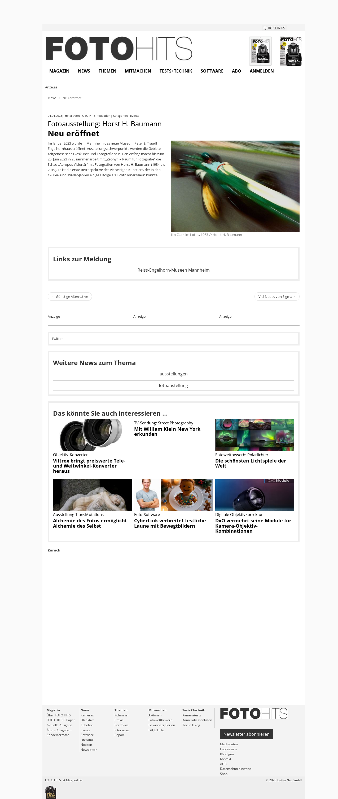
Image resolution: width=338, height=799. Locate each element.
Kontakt (225, 759)
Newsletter (89, 749)
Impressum (228, 749)
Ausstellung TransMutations (78, 514)
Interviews (122, 730)
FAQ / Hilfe (156, 730)
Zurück (54, 550)
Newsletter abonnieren (246, 734)
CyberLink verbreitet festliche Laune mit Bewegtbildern (170, 523)
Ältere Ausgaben (59, 730)
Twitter (57, 338)
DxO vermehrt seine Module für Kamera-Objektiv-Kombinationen (253, 525)
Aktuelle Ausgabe (59, 725)
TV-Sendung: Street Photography (163, 422)
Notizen (86, 744)
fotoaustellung (173, 385)
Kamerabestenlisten (197, 720)
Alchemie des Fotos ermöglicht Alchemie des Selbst (90, 523)
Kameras (87, 715)
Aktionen (154, 715)
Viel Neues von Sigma (277, 296)
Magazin (59, 71)
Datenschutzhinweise (236, 768)
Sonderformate (58, 735)
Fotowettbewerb (160, 720)
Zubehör (87, 725)
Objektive (87, 720)
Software (212, 71)
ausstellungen (174, 374)
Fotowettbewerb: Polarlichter (241, 454)
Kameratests (191, 715)
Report (119, 735)
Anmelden (262, 71)
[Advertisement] (173, 641)
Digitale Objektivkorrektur (239, 514)
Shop (223, 773)
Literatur (87, 740)
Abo (236, 71)
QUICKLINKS (274, 27)
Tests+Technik (176, 71)
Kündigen (227, 754)
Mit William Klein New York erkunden (167, 431)
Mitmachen (138, 71)
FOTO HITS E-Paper (61, 720)
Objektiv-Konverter (70, 454)
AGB (223, 764)
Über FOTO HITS (59, 715)
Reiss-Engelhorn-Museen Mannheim (174, 270)
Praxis (119, 720)
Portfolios (122, 725)
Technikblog (191, 725)
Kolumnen (122, 715)
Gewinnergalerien (161, 725)
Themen (107, 71)
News (84, 71)
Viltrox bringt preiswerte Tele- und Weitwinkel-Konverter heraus (89, 465)
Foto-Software (147, 514)
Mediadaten (229, 744)
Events (135, 116)
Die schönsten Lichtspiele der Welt (250, 463)
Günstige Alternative (70, 296)
